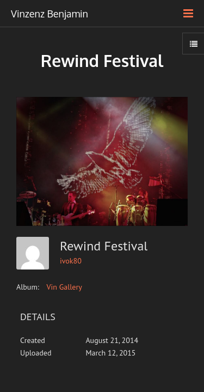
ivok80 (71, 261)
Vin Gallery (64, 287)
